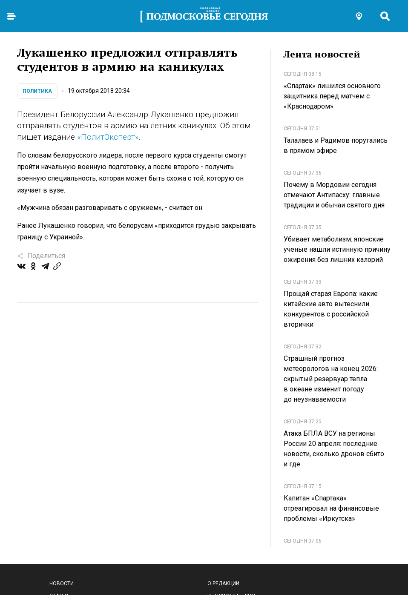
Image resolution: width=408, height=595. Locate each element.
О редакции (223, 583)
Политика (37, 91)
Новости (61, 583)
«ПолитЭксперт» (108, 137)
